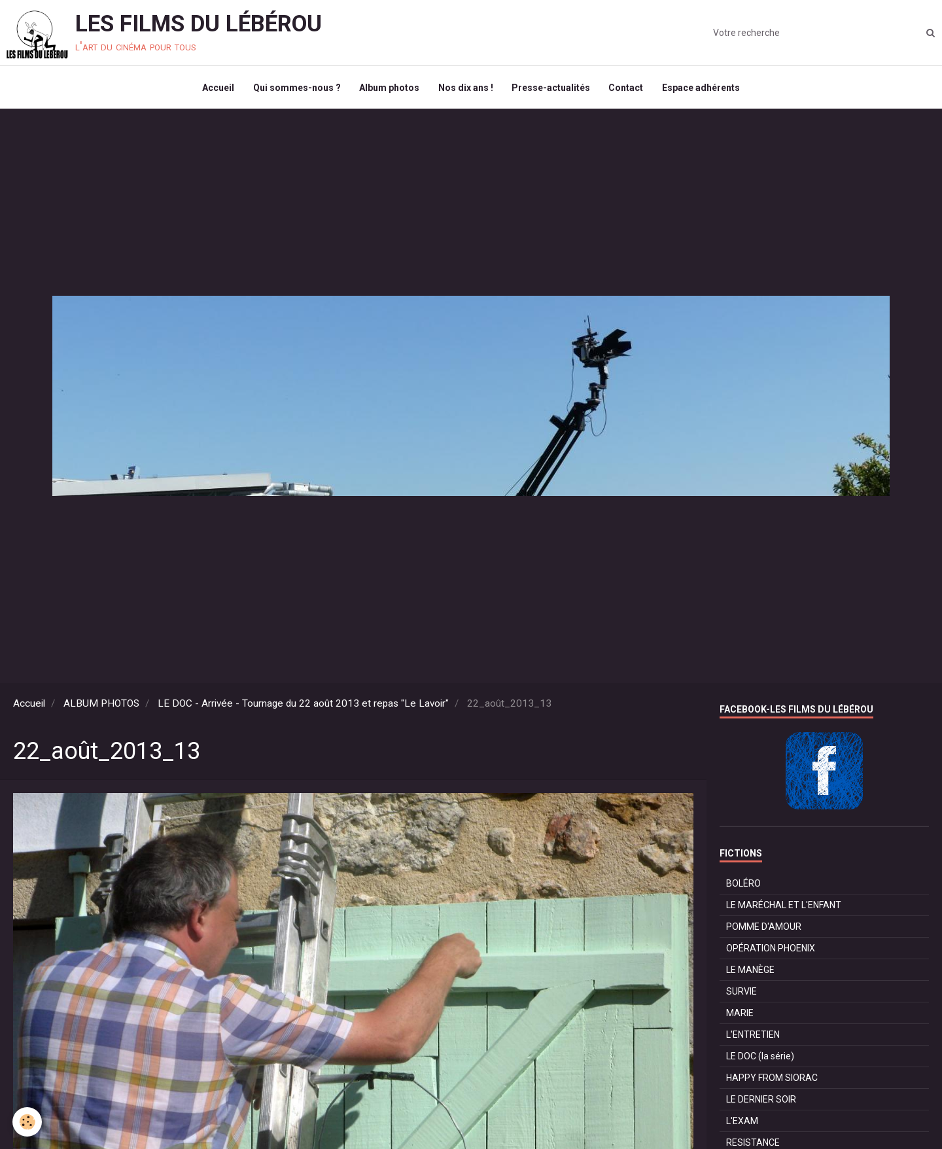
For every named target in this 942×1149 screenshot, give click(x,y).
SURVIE (741, 994)
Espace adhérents (704, 89)
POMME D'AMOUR (763, 930)
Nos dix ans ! (465, 89)
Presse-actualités (552, 89)
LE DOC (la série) (760, 1059)
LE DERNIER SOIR (761, 1102)
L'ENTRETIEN (753, 1038)
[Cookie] (28, 1122)
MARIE (740, 1016)
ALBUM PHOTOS (101, 707)
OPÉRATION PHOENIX (770, 951)
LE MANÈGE (750, 973)
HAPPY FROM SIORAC (772, 1081)
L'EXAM (742, 1124)
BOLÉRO (743, 886)
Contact (628, 89)
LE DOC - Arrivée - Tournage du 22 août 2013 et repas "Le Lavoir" (303, 707)
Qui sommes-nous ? (295, 89)
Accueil (216, 89)
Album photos (388, 89)
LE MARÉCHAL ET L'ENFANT (783, 908)
